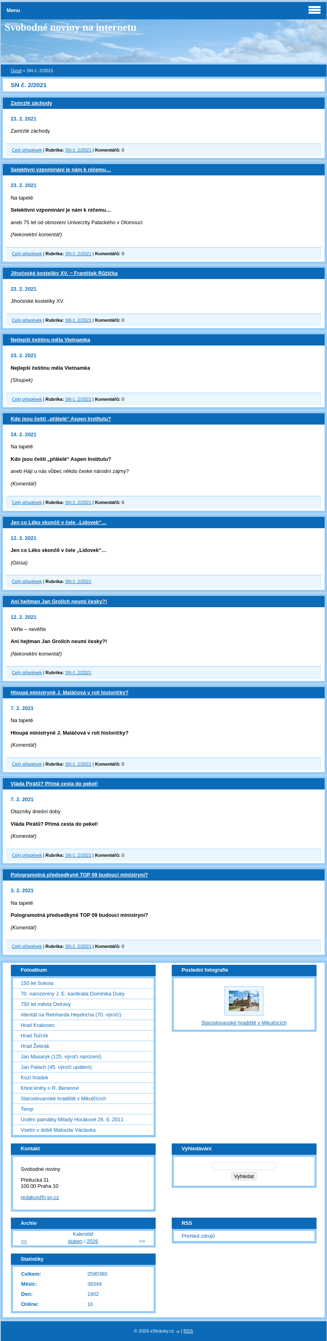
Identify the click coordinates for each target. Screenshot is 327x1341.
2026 (92, 1241)
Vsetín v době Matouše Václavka (58, 1130)
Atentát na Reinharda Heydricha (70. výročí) (71, 1015)
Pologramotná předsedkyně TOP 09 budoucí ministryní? (79, 875)
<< (24, 1241)
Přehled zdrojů (198, 1236)
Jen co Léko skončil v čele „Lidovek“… (59, 522)
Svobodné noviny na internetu (71, 27)
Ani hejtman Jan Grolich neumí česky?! (59, 601)
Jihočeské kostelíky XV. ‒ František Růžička (64, 273)
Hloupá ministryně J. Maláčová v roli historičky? (70, 692)
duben (75, 1241)
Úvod (16, 70)
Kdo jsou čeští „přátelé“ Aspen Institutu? (61, 419)
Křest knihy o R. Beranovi (50, 1088)
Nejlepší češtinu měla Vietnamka (50, 340)
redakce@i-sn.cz (40, 1197)
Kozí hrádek (34, 1077)
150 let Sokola (37, 983)
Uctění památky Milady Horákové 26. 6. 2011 (72, 1119)
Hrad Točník (34, 1036)
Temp (27, 1109)
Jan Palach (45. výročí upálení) (56, 1067)
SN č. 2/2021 (78, 150)
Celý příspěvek (27, 150)
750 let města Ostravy (46, 1004)
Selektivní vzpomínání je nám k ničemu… (61, 170)
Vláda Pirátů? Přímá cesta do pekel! (54, 784)
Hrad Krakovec (38, 1025)
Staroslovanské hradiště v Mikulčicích (64, 1098)
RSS (188, 1331)
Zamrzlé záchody (31, 103)
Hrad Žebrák (35, 1046)
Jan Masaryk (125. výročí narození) (61, 1057)
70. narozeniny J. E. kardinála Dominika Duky (73, 994)
